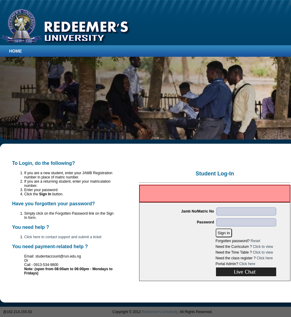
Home (15, 51)
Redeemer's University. (160, 312)
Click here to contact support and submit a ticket (62, 237)
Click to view (263, 247)
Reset (255, 241)
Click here (265, 258)
